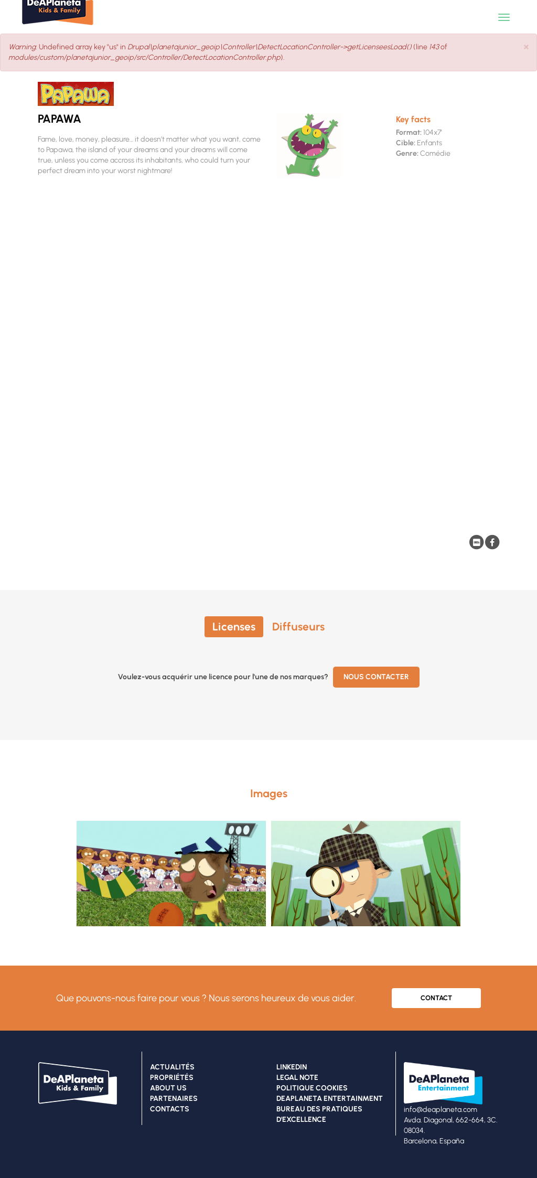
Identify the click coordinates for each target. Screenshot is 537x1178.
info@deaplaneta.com (440, 1109)
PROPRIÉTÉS (172, 1077)
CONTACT (436, 998)
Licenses (233, 626)
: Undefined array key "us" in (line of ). (227, 52)
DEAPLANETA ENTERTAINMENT (329, 1098)
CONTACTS (169, 1109)
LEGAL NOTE (297, 1077)
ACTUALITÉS (172, 1067)
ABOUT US (168, 1088)
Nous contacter (376, 676)
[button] (526, 46)
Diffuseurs (298, 626)
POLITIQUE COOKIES (312, 1088)
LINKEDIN (291, 1067)
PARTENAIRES (174, 1098)
